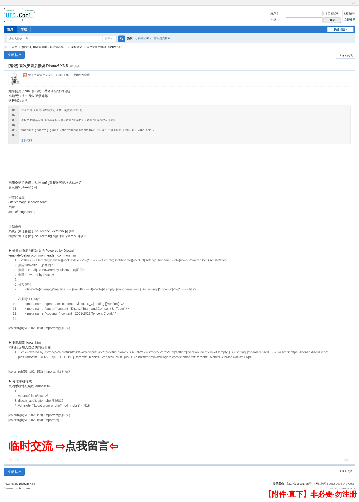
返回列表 (347, 55)
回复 (16, 460)
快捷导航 (339, 29)
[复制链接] (75, 66)
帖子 (107, 38)
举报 (346, 460)
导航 (23, 29)
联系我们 (278, 483)
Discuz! (24, 483)
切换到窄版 (353, 3)
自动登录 (331, 13)
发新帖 (12, 55)
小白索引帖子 (143, 38)
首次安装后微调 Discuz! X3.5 (104, 47)
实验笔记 (76, 47)
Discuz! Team (24, 488)
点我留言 (87, 446)
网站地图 (321, 483)
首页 (10, 29)
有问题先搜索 (162, 38)
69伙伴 (32, 75)
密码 (273, 19)
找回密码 (349, 13)
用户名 (274, 13)
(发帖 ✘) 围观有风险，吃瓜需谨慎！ (44, 47)
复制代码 (26, 140)
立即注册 (349, 19)
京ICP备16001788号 (298, 483)
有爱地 (5, 47)
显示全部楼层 (81, 75)
